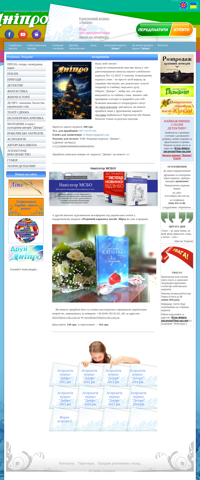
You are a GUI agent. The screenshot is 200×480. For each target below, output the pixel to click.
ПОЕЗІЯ (12, 73)
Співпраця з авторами (58, 47)
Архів (93, 45)
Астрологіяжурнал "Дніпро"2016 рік (90, 398)
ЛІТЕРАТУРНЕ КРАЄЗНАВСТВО (19, 152)
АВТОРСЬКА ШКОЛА (22, 145)
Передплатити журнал (163, 30)
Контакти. (67, 463)
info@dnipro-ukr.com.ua (66, 317)
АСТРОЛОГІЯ (16, 139)
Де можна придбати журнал (142, 47)
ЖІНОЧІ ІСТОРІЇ (18, 97)
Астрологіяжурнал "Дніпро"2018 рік (138, 398)
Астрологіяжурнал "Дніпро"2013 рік (113, 376)
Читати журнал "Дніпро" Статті (177, 157)
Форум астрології (64, 419)
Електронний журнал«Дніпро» (94, 20)
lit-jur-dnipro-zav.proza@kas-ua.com (177, 150)
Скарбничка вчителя (15, 47)
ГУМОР (12, 160)
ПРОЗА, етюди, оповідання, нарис (25, 66)
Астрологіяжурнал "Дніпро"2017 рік (114, 398)
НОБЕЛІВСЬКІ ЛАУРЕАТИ (25, 133)
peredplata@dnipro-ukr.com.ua (101, 317)
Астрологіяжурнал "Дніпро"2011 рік (65, 376)
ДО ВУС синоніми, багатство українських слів (26, 104)
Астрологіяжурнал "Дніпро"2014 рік (137, 376)
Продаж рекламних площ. (119, 463)
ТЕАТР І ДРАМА (18, 112)
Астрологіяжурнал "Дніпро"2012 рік (89, 376)
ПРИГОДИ (14, 79)
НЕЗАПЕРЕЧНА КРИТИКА (25, 118)
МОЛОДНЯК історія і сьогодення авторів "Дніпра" (25, 125)
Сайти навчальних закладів (36, 47)
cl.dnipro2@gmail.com (96, 134)
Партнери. (86, 463)
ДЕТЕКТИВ (15, 85)
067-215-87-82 (87, 130)
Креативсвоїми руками (77, 47)
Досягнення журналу (115, 47)
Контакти (160, 47)
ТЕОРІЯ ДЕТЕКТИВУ (21, 166)
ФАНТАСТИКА (17, 91)
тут (128, 154)
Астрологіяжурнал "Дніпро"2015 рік (65, 398)
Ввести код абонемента (94, 37)
